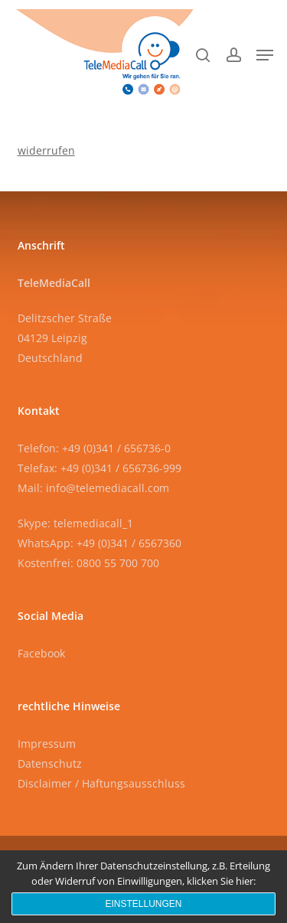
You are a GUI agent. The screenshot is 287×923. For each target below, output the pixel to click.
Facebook (41, 653)
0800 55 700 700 (118, 563)
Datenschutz (50, 763)
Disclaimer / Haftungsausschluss (101, 783)
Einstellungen (143, 904)
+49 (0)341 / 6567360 (129, 543)
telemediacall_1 (93, 523)
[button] (264, 55)
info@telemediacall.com (107, 488)
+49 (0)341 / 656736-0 (116, 448)
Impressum (47, 743)
